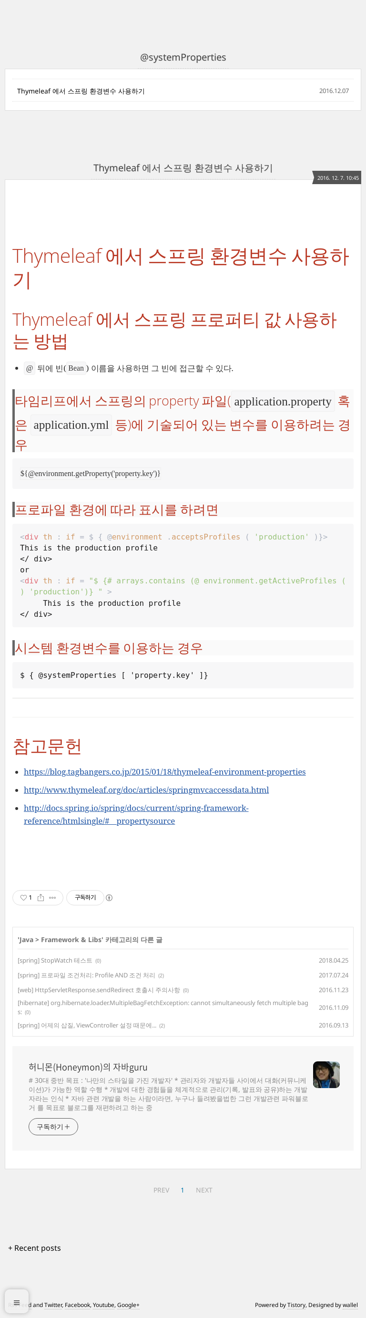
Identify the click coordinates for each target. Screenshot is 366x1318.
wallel (350, 1305)
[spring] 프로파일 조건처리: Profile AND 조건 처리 (86, 975)
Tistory (296, 1305)
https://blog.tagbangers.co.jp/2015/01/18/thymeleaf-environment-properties (165, 771)
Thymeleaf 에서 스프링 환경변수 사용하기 (81, 90)
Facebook (77, 1305)
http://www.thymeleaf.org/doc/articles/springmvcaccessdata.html (146, 789)
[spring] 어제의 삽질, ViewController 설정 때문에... (87, 1025)
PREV (161, 1189)
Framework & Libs (71, 939)
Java (26, 939)
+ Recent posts (34, 1248)
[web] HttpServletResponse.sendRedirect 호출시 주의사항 (99, 990)
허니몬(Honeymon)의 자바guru (88, 1067)
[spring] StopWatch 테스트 (55, 960)
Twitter (53, 1305)
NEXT (204, 1189)
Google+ (128, 1305)
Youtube (103, 1305)
